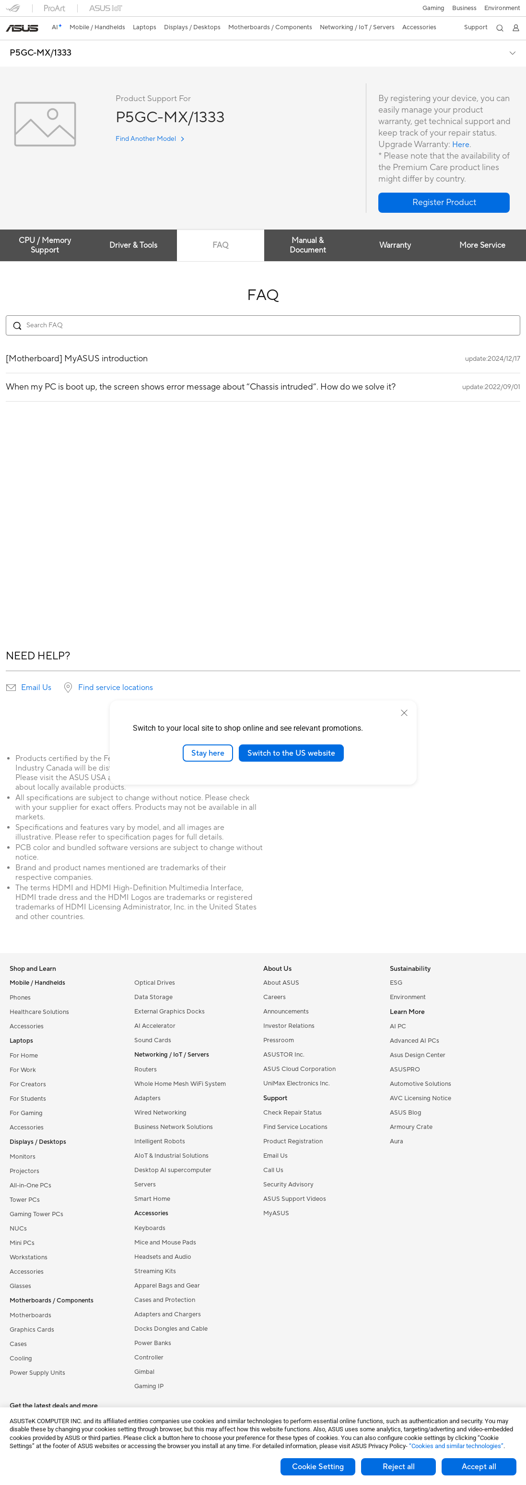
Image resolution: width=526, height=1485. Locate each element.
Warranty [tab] (405, 245)
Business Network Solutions (173, 1127)
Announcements (286, 1011)
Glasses (20, 1286)
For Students (28, 1099)
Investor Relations (289, 1026)
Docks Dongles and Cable (171, 1329)
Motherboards (30, 1315)
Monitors (22, 1157)
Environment (502, 8)
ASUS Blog (405, 1113)
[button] (432, 8)
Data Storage (153, 997)
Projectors (24, 1171)
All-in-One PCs (30, 1185)
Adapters (147, 1098)
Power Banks (152, 1343)
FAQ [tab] (226, 245)
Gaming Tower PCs (36, 1214)
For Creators (28, 1084)
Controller (149, 1357)
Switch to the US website (291, 753)
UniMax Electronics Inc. (296, 1083)
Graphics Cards (32, 1330)
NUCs (18, 1228)
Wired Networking (160, 1113)
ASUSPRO (405, 1069)
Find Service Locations (295, 1127)
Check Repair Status (292, 1113)
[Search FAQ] (263, 325)
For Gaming (26, 1113)
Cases (18, 1344)
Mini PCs (22, 1243)
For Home (24, 1055)
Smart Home (152, 1199)
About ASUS (281, 983)
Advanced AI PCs (414, 1041)
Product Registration (293, 1141)
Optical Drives (154, 983)
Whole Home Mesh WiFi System (180, 1084)
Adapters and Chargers (167, 1314)
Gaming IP (149, 1386)
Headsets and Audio (162, 1257)
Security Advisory (288, 1184)
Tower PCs (25, 1200)
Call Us (273, 1170)
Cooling (21, 1358)
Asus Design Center (417, 1055)
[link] (22, 28)
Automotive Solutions (420, 1084)
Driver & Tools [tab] (135, 245)
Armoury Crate (411, 1127)
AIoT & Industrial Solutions (171, 1156)
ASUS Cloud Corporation (299, 1069)
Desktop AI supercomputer (172, 1170)
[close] (404, 712)
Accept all (479, 1467)
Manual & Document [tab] (315, 245)
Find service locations (115, 687)
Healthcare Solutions (39, 1012)
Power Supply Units (37, 1373)
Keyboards (149, 1228)
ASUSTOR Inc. (283, 1055)
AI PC (398, 1026)
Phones (20, 998)
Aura (396, 1141)
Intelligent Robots (159, 1141)
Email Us (36, 687)
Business (464, 8)
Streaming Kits (155, 1271)
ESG (396, 983)
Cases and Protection (164, 1300)
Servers (145, 1184)
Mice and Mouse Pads (165, 1242)
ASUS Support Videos (294, 1199)
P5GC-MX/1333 (40, 53)
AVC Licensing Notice (420, 1098)
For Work (23, 1070)
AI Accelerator (154, 1026)
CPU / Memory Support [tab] (45, 245)
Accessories (27, 1026)
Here (461, 144)
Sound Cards (152, 1040)
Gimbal (144, 1372)
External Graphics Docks (169, 1011)
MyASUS (276, 1213)
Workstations (28, 1257)
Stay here (207, 753)
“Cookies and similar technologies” (456, 1446)
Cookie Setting (318, 1467)
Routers (145, 1069)
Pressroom (278, 1040)
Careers (274, 997)
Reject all (399, 1467)
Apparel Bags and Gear (167, 1285)
